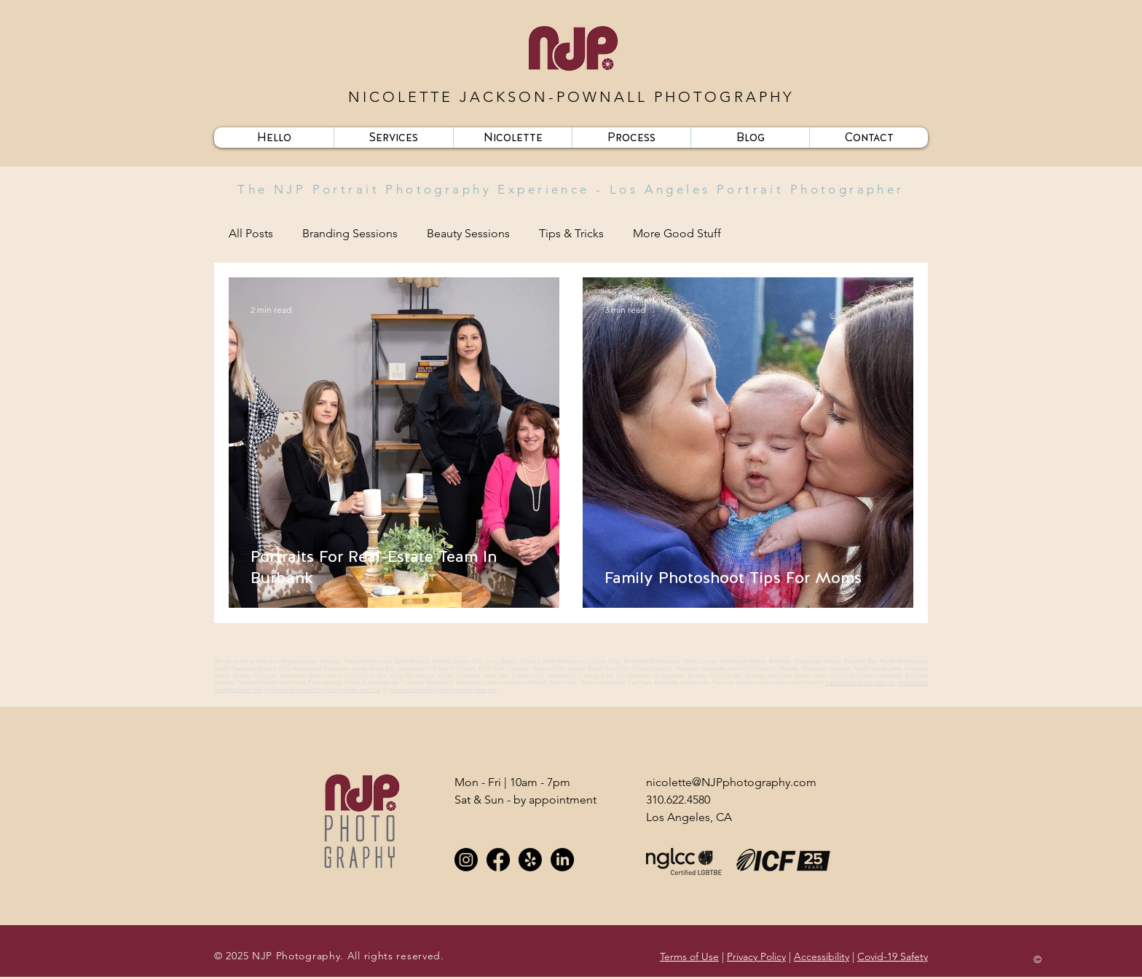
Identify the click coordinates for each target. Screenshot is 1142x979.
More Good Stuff (677, 233)
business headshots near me (859, 682)
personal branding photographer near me (443, 689)
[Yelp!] (530, 859)
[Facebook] (498, 859)
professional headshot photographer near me (321, 689)
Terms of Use (689, 956)
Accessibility (821, 956)
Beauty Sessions (468, 233)
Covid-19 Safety (892, 956)
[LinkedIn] (562, 859)
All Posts (251, 233)
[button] (393, 137)
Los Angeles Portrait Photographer (757, 189)
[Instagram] (466, 859)
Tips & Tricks (571, 233)
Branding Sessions (350, 233)
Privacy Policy (756, 956)
